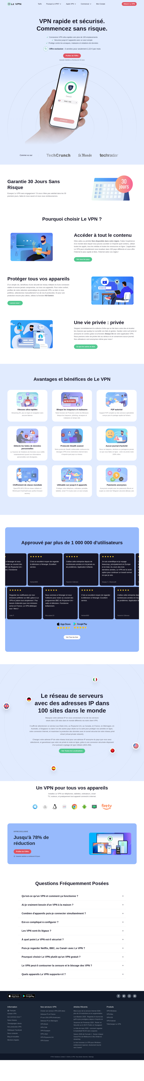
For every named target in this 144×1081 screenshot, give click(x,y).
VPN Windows (112, 1011)
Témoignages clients (14, 1023)
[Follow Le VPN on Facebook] (118, 996)
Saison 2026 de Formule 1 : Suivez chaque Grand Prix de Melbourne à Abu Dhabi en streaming (88, 1036)
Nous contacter (12, 1033)
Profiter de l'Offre (72, 55)
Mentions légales (13, 1040)
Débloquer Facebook (14, 1030)
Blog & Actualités (13, 1036)
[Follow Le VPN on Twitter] (124, 996)
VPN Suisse (45, 1040)
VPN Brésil (44, 1024)
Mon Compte (100, 4)
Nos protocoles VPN (14, 1027)
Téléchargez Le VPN (114, 1024)
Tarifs (40, 4)
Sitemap (91, 1057)
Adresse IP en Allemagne (49, 1021)
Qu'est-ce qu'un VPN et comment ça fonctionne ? (73, 897)
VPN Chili (44, 1027)
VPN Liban (44, 1034)
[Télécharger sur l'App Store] (14, 996)
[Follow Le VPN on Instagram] (129, 996)
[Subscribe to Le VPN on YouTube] (135, 996)
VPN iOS (110, 1017)
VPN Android (111, 1021)
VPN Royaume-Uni (47, 1037)
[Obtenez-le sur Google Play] (28, 996)
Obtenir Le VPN (129, 4)
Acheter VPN (11, 1013)
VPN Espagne (45, 1030)
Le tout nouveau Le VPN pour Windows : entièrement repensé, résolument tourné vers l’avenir (88, 1045)
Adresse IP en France (48, 1014)
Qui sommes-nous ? (14, 1017)
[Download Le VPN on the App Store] (64, 625)
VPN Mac (110, 1014)
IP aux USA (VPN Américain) (50, 1017)
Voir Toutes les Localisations (72, 751)
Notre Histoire (12, 1020)
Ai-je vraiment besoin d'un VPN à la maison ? (73, 906)
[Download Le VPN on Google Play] (80, 625)
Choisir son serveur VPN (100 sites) (53, 1011)
